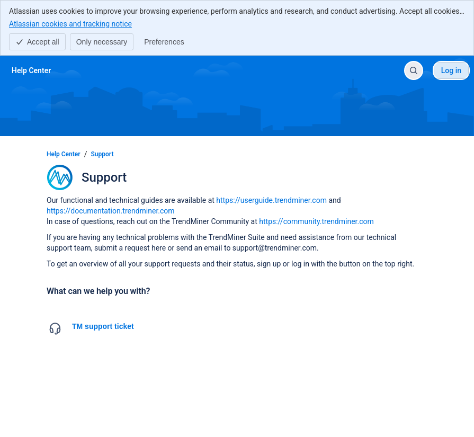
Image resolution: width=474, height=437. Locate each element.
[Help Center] (31, 70)
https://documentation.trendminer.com (111, 211)
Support (102, 154)
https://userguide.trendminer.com (271, 200)
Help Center (64, 154)
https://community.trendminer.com (316, 221)
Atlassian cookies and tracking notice (70, 23)
